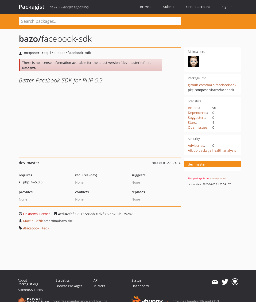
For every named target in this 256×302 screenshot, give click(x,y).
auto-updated (217, 178)
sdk (46, 228)
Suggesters (196, 117)
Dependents (197, 112)
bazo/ (30, 38)
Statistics (63, 280)
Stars (192, 122)
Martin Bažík (33, 221)
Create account (198, 6)
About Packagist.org (28, 282)
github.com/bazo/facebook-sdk (212, 85)
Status (136, 280)
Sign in (227, 6)
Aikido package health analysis (212, 150)
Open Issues (197, 127)
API (95, 280)
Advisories (196, 145)
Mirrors (99, 286)
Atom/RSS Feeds (30, 289)
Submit (169, 6)
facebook (32, 228)
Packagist (32, 6)
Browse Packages (69, 286)
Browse (145, 6)
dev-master (197, 164)
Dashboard (140, 286)
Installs (193, 107)
